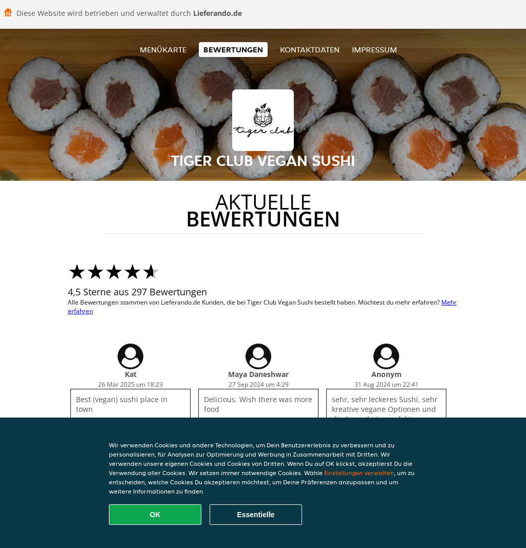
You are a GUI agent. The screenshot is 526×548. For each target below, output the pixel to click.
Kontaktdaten (310, 49)
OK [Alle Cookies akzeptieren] (155, 515)
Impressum (374, 49)
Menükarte (163, 49)
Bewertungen (233, 49)
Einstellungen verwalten (359, 473)
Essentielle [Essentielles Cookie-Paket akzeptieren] (255, 515)
